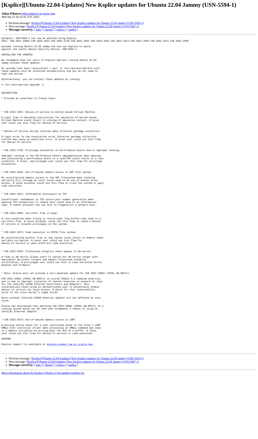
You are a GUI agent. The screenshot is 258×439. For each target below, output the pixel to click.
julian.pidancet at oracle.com (38, 13)
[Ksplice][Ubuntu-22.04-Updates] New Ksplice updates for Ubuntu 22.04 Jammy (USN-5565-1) (87, 23)
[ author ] (72, 29)
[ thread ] (48, 29)
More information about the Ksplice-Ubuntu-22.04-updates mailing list (42, 435)
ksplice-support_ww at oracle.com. (70, 405)
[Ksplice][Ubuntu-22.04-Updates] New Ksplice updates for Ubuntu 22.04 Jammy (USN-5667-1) (83, 26)
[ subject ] (60, 29)
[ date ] (38, 29)
